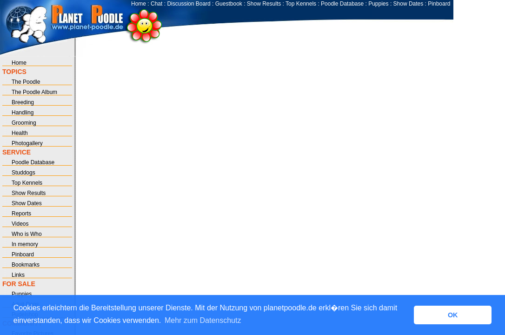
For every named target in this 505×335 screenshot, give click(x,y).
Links (18, 275)
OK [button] (453, 315)
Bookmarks (26, 264)
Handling (22, 112)
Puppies (378, 3)
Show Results (264, 3)
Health (20, 133)
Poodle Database (342, 3)
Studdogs (23, 172)
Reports (21, 213)
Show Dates (408, 3)
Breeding (23, 102)
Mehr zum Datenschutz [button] (203, 320)
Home (138, 3)
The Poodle (26, 82)
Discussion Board (188, 3)
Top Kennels (301, 3)
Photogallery (27, 143)
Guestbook (228, 3)
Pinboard (439, 3)
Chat (156, 3)
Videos (20, 224)
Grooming (24, 123)
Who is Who (27, 234)
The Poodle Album (34, 92)
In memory (25, 244)
